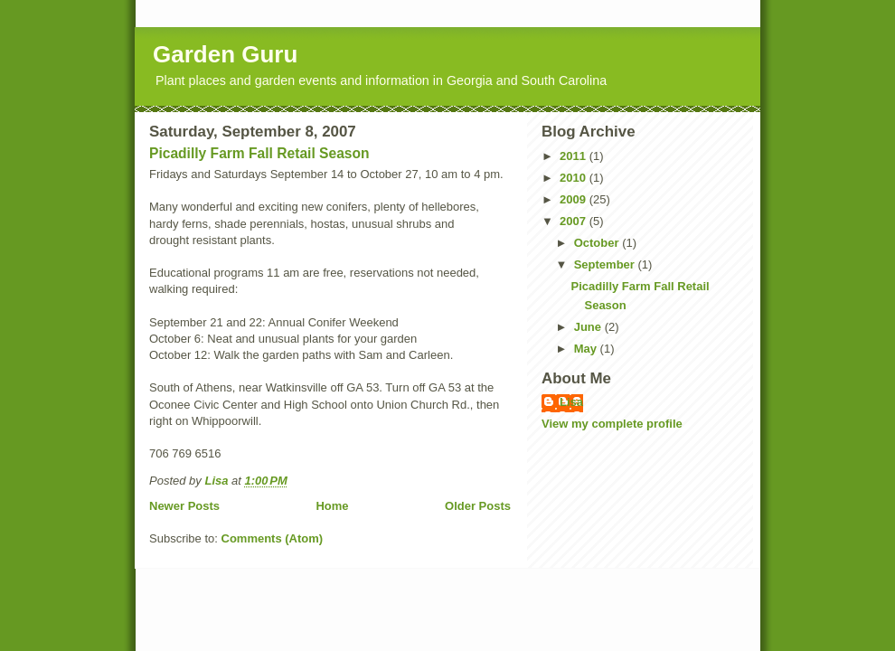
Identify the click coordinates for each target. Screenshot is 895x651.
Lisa (571, 402)
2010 (574, 177)
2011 (574, 156)
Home (332, 506)
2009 (574, 199)
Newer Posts (184, 506)
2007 (574, 221)
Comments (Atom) (272, 538)
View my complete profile (612, 423)
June (589, 327)
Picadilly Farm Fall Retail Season (259, 153)
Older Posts (478, 506)
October (598, 243)
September (606, 264)
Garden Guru (225, 54)
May (587, 348)
